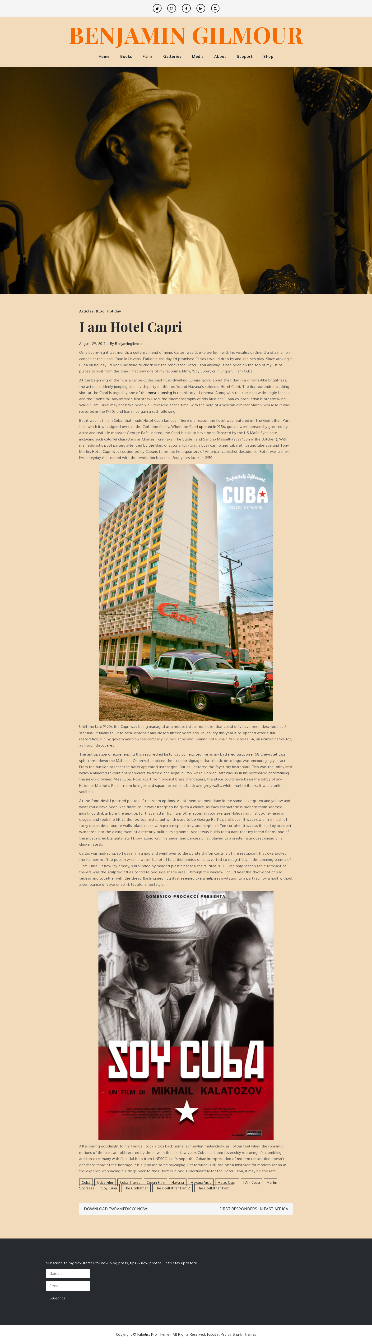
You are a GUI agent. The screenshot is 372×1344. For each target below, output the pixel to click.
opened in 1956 (212, 426)
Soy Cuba (109, 1188)
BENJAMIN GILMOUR (186, 34)
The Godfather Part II (214, 1188)
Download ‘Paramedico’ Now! (116, 1208)
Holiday (114, 311)
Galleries (172, 56)
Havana (178, 1182)
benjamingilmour (129, 344)
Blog (100, 311)
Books (126, 56)
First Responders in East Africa (253, 1208)
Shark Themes (244, 1334)
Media (198, 56)
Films (148, 56)
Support (245, 56)
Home (104, 56)
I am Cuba (251, 1182)
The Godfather (136, 1188)
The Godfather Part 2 (172, 1188)
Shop (268, 56)
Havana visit (201, 1182)
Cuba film (105, 1182)
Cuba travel (130, 1182)
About (220, 56)
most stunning (160, 392)
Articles (86, 311)
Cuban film (156, 1182)
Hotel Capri (227, 1182)
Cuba (86, 1182)
